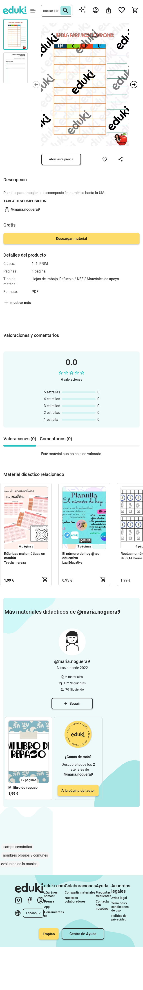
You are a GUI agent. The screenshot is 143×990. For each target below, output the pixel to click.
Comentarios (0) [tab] (56, 438)
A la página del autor (78, 790)
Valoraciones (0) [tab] (19, 438)
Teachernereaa (15, 562)
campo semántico (17, 847)
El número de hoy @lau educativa (80, 556)
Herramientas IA (54, 914)
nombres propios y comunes (25, 855)
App (47, 907)
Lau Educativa (72, 562)
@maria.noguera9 (25, 209)
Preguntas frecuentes (103, 894)
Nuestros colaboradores (75, 899)
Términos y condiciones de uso (120, 906)
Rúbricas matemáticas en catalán (24, 556)
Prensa (49, 901)
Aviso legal (119, 898)
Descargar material (71, 238)
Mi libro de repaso (23, 787)
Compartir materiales (80, 892)
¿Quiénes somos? (51, 894)
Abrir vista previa (61, 159)
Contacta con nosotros (102, 905)
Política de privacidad (119, 917)
